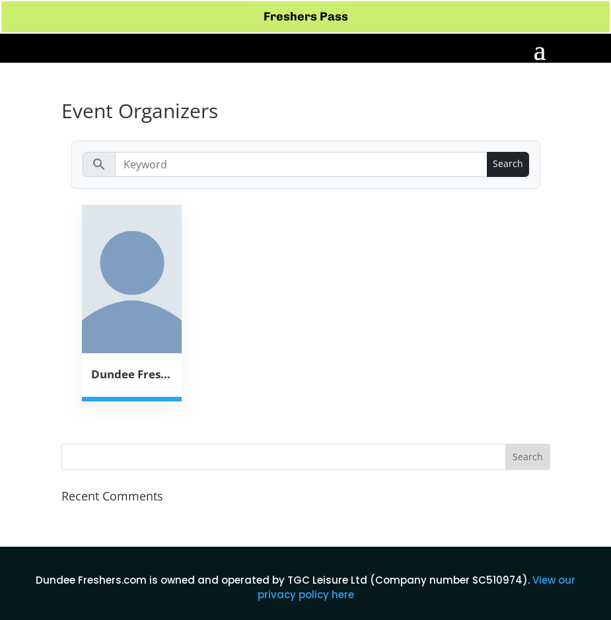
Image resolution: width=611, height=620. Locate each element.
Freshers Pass (306, 16)
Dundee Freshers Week (132, 374)
